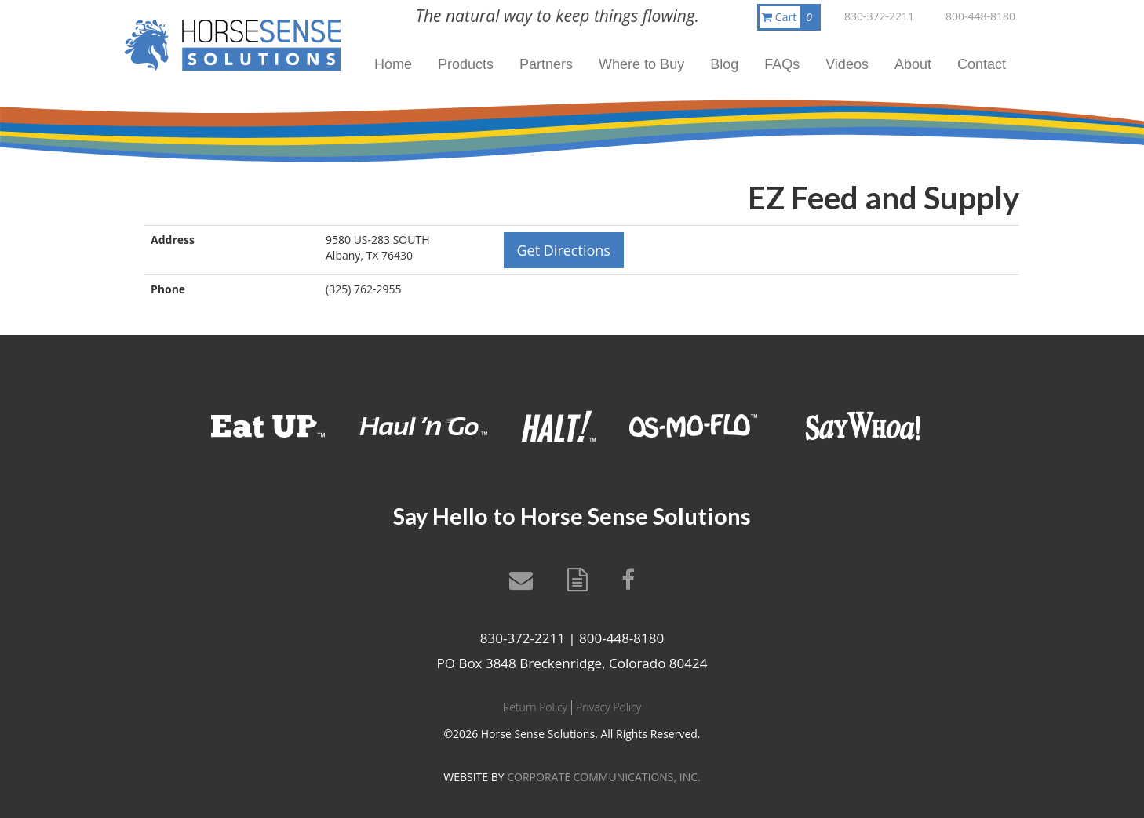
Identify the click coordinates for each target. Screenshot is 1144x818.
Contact (981, 64)
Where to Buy (641, 64)
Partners (546, 64)
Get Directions (563, 250)
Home (393, 64)
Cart (790, 17)
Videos (847, 64)
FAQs (782, 64)
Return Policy (535, 707)
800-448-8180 (980, 16)
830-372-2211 (879, 16)
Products (466, 64)
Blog (724, 64)
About (912, 64)
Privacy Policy (608, 707)
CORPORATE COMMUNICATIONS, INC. (603, 776)
